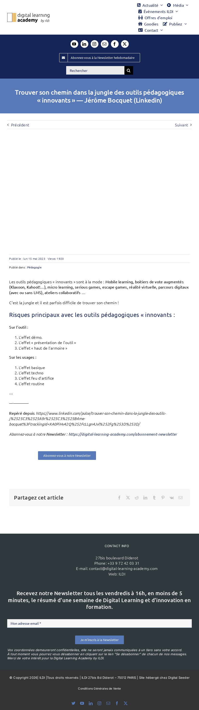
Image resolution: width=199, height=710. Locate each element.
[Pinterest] (163, 497)
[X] (128, 497)
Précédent (20, 124)
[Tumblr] (154, 497)
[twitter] (125, 44)
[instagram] (94, 44)
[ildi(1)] (51, 550)
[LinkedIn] (145, 497)
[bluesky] (73, 703)
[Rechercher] (95, 70)
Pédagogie (34, 267)
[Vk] (171, 497)
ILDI (122, 573)
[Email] (180, 497)
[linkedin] (84, 44)
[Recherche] (128, 70)
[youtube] (74, 44)
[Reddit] (136, 497)
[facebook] (115, 44)
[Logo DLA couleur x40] (28, 15)
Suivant (181, 124)
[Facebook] (119, 497)
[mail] (105, 44)
